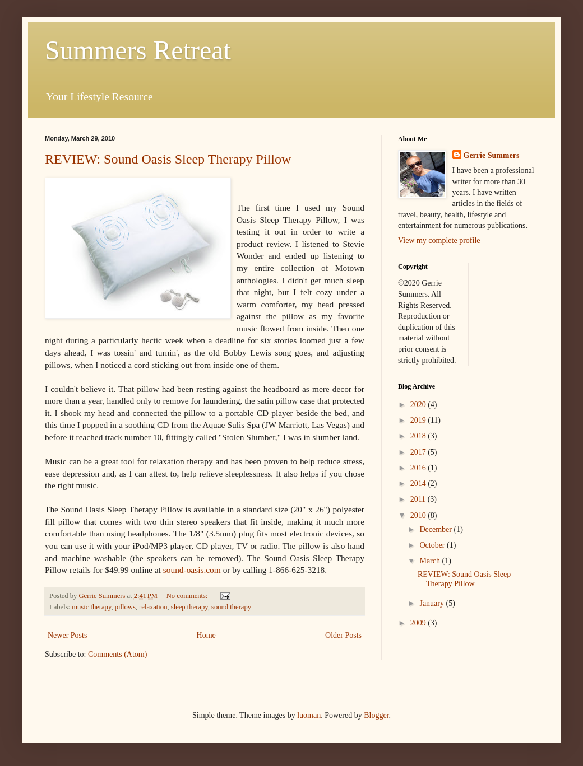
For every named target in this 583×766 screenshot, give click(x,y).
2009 (419, 623)
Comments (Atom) (117, 654)
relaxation (153, 607)
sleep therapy (189, 607)
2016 (419, 468)
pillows (125, 607)
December (436, 529)
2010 (419, 515)
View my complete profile (439, 240)
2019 (419, 420)
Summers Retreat (138, 50)
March (430, 561)
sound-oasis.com (193, 569)
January (432, 603)
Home (206, 635)
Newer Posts (67, 635)
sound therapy (231, 607)
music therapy (91, 607)
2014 (419, 483)
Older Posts (343, 635)
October (433, 545)
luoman (309, 715)
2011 (419, 499)
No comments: (188, 596)
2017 (419, 452)
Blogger (376, 715)
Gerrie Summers (492, 155)
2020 (419, 404)
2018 (419, 436)
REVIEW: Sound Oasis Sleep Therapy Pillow (168, 159)
